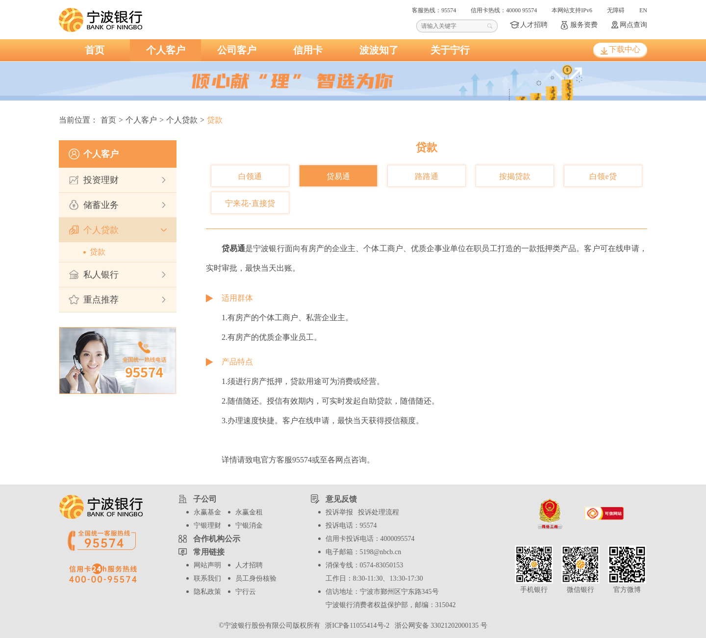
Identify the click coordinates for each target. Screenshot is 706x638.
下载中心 (624, 49)
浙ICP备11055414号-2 (356, 625)
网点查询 (633, 24)
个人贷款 (182, 120)
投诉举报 (339, 512)
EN (643, 10)
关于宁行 (450, 50)
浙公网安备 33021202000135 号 (439, 625)
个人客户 (165, 50)
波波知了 (379, 50)
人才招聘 (534, 24)
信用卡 (308, 50)
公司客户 (236, 50)
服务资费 (584, 24)
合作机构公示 (216, 539)
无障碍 (616, 10)
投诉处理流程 (378, 512)
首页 (94, 50)
